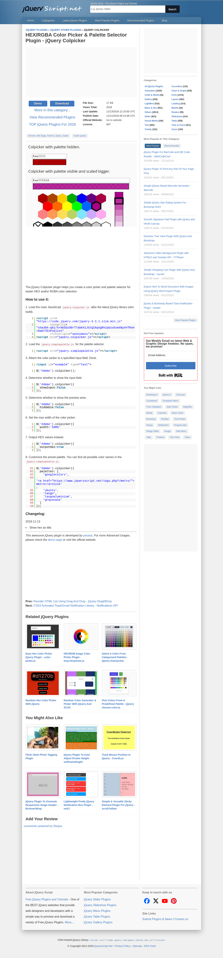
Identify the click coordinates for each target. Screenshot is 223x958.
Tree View (174, 437)
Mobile (175, 108)
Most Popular (153, 146)
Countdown (152, 401)
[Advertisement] (81, 72)
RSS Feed (150, 945)
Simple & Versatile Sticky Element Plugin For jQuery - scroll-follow (118, 804)
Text (147, 125)
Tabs (149, 437)
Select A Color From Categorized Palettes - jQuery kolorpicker (115, 657)
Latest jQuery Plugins (75, 20)
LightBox (149, 103)
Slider (148, 116)
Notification (163, 425)
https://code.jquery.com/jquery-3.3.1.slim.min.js (79, 321)
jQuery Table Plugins (97, 916)
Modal (149, 413)
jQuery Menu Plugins (97, 910)
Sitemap (137, 945)
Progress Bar (180, 425)
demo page (55, 539)
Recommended (171, 146)
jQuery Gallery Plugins (98, 921)
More (68, 921)
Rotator (175, 112)
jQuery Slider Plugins (97, 898)
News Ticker (177, 413)
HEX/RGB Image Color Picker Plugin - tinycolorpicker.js (77, 657)
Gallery (148, 99)
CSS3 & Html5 (152, 95)
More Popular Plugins (185, 320)
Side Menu (181, 431)
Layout (175, 99)
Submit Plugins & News (157, 918)
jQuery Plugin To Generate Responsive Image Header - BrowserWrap (42, 804)
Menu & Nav (151, 108)
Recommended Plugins (140, 20)
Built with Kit (171, 375)
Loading (176, 103)
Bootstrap (151, 419)
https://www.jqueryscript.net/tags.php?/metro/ (92, 480)
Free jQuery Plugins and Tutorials (53, 7)
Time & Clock (178, 125)
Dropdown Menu (170, 401)
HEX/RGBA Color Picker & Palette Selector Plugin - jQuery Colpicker (76, 37)
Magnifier (187, 407)
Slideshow (177, 116)
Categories (48, 20)
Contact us (181, 918)
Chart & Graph (179, 90)
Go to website (114, 120)
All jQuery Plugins (154, 86)
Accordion (177, 86)
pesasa (87, 534)
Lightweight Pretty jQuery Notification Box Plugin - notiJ (79, 804)
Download (62, 103)
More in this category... (52, 110)
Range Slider (153, 431)
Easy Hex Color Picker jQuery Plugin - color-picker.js (39, 657)
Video (187, 437)
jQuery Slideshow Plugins (100, 904)
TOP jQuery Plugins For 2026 (52, 124)
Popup (150, 425)
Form (174, 95)
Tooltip (148, 129)
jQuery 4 (167, 394)
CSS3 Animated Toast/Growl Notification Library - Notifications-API (75, 605)
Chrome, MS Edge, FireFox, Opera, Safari (48, 136)
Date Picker (172, 407)
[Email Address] (170, 355)
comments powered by (43, 825)
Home (30, 20)
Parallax (165, 419)
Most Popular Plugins (107, 20)
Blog (164, 20)
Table (174, 121)
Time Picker (179, 419)
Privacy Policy (122, 945)
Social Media (151, 121)
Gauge (167, 431)
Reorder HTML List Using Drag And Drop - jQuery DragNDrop (72, 600)
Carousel (180, 394)
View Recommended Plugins (52, 117)
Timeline (160, 437)
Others (148, 112)
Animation (150, 90)
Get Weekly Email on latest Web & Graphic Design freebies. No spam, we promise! (169, 343)
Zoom (175, 129)
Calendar (162, 413)
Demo (38, 103)
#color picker (80, 136)
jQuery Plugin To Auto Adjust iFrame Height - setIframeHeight (77, 758)
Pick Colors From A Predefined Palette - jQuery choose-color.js (118, 703)
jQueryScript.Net (103, 945)
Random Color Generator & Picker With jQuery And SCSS (80, 703)
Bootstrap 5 (152, 394)
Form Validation (154, 407)
